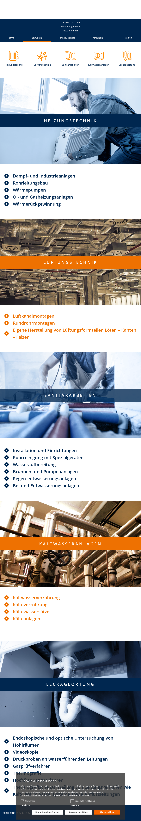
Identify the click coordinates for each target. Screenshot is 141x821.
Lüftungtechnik (42, 64)
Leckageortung (127, 64)
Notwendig (28, 801)
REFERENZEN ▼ (99, 38)
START (11, 38)
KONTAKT (128, 38)
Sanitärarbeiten (70, 64)
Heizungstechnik (14, 64)
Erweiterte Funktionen (85, 801)
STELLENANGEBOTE (67, 38)
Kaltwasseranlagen (98, 64)
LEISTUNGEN (37, 38)
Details (24, 805)
